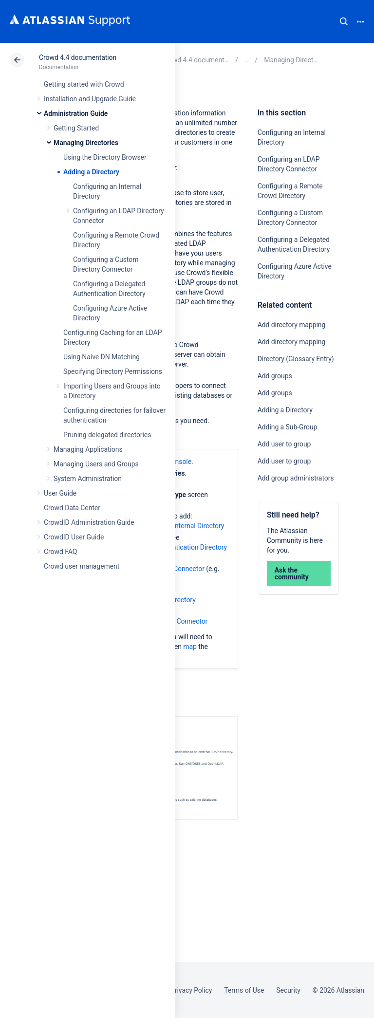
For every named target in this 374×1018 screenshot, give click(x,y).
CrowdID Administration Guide (89, 522)
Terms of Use (244, 990)
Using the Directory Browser (105, 157)
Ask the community (292, 573)
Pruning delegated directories (107, 435)
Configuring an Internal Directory (176, 526)
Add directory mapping (292, 325)
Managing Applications (88, 449)
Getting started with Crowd (84, 84)
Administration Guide (76, 113)
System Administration (88, 478)
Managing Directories (86, 143)
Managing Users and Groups (96, 464)
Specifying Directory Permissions (112, 371)
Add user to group (284, 444)
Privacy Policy (191, 990)
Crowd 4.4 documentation (77, 57)
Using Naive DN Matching (101, 357)
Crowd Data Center (72, 508)
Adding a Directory (91, 172)
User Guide (60, 493)
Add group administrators (296, 478)
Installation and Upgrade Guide (90, 99)
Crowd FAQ (60, 551)
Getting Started (76, 128)
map (190, 646)
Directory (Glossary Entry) (296, 359)
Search (344, 21)
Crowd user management (81, 566)
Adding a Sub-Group (288, 427)
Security (288, 990)
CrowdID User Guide (74, 537)
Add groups (275, 376)
